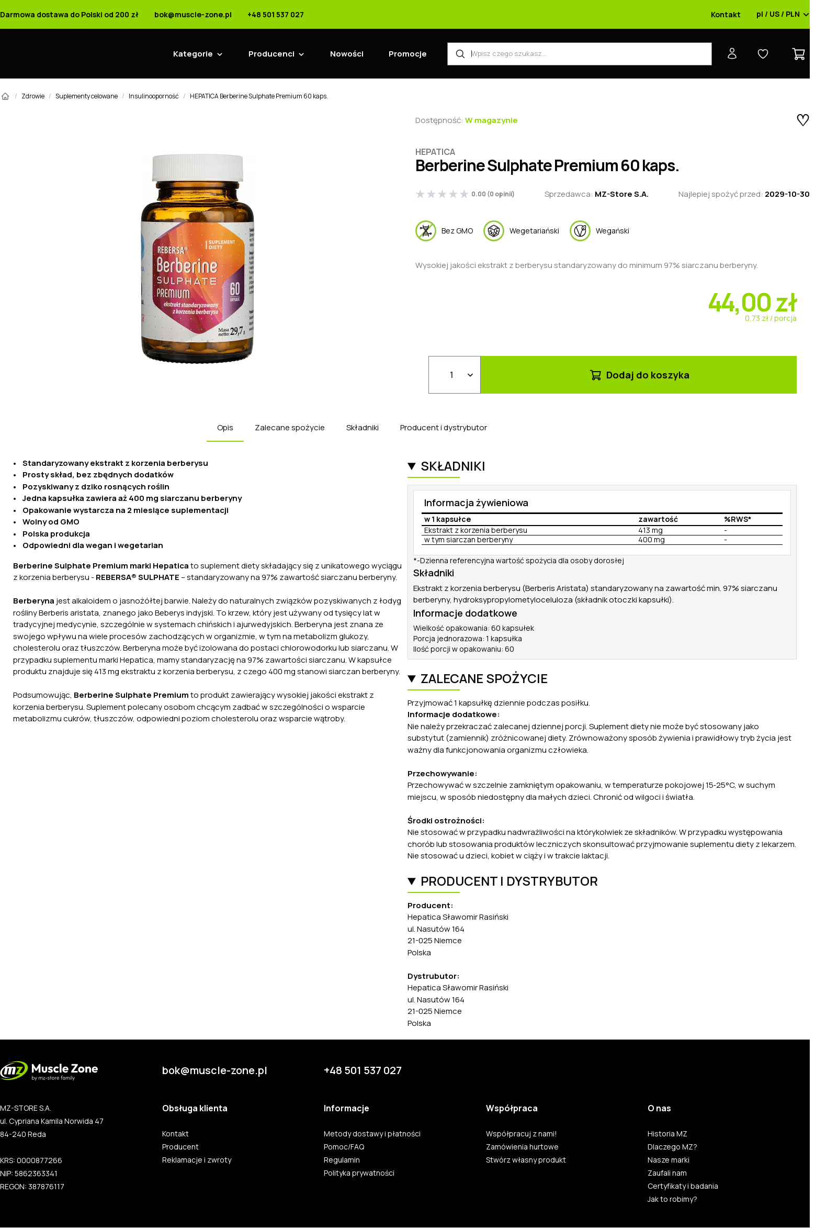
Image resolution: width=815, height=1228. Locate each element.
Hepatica (435, 152)
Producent (180, 1147)
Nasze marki (668, 1160)
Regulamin (342, 1160)
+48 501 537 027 (275, 14)
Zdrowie (32, 96)
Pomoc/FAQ (344, 1147)
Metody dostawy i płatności (372, 1133)
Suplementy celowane (86, 96)
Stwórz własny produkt (526, 1160)
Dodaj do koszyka (638, 375)
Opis (225, 427)
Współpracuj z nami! (521, 1133)
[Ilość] (454, 375)
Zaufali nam (667, 1173)
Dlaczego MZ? (672, 1147)
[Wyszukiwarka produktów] (579, 53)
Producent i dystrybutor (443, 427)
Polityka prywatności (359, 1173)
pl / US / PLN (783, 14)
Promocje (408, 54)
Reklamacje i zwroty (196, 1160)
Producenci (271, 54)
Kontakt (726, 14)
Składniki (362, 427)
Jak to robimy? (672, 1199)
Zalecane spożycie (290, 427)
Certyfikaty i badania (683, 1186)
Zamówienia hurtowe (522, 1147)
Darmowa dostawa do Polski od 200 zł (69, 14)
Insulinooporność (154, 96)
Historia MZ (667, 1133)
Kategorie (193, 54)
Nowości (347, 54)
